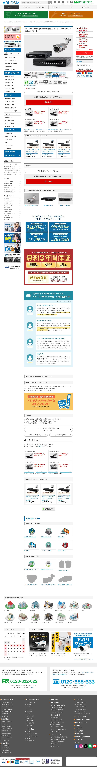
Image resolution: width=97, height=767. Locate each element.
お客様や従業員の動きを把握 (11, 170)
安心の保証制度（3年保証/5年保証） (60, 737)
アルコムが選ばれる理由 (57, 726)
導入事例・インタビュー (82, 719)
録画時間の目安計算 (81, 709)
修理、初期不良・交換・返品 (58, 739)
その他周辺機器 (30, 723)
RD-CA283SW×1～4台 (31, 199)
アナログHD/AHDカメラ (7, 709)
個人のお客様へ (55, 699)
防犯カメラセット (48, 532)
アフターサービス (56, 734)
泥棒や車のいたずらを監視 (10, 164)
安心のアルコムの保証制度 (66, 129)
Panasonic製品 (9, 139)
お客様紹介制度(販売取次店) (58, 705)
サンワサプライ (9, 145)
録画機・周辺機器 (10, 152)
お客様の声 (6, 215)
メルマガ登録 (79, 731)
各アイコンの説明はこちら (30, 85)
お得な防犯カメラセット (7, 702)
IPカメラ (31, 545)
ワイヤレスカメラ (9, 104)
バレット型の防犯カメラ (48, 579)
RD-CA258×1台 (48, 199)
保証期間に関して (8, 207)
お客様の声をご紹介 (61, 435)
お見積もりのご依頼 (8, 217)
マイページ (78, 728)
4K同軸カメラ (8, 66)
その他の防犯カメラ (65, 565)
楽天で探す (49, 102)
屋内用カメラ (5, 713)
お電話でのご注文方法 (56, 720)
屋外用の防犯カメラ (31, 564)
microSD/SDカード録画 (11, 111)
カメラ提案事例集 (8, 203)
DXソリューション (8, 181)
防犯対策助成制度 (8, 205)
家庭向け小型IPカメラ (10, 108)
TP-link (28, 738)
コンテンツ (78, 699)
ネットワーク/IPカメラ (7, 704)
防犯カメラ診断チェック (82, 702)
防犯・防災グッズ (10, 155)
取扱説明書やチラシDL (9, 213)
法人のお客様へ (55, 702)
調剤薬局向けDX (8, 183)
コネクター (29, 711)
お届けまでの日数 (55, 724)
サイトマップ (79, 739)
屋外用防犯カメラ (9, 76)
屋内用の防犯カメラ (48, 564)
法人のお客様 (26, 7)
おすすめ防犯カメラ (31, 532)
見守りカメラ (65, 545)
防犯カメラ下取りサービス (57, 741)
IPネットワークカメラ (10, 57)
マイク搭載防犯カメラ (7, 733)
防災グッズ (29, 725)
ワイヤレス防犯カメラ (7, 728)
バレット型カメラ (9, 88)
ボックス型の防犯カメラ (65, 579)
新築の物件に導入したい (10, 174)
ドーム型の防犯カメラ (31, 579)
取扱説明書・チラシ (56, 744)
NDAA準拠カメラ (9, 126)
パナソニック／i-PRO (32, 733)
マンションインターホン (10, 187)
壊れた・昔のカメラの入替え (11, 172)
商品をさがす (11, 7)
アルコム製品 (8, 133)
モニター (29, 704)
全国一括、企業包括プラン (57, 707)
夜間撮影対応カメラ (10, 98)
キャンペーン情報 (80, 716)
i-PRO (6, 142)
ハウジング (29, 706)
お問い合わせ (85, 7)
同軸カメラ (65, 532)
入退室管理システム (8, 185)
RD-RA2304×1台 (65, 199)
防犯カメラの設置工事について (58, 729)
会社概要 (78, 725)
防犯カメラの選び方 (81, 704)
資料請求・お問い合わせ (82, 736)
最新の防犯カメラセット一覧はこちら (48, 91)
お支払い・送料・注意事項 (57, 722)
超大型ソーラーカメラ (9, 189)
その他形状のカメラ (10, 92)
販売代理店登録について (57, 709)
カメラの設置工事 (41, 7)
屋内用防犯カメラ (9, 79)
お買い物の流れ (55, 717)
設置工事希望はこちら (36, 435)
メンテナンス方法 (80, 711)
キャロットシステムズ (10, 136)
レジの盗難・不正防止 (9, 168)
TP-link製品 (8, 148)
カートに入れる (84, 53)
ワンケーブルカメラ (10, 101)
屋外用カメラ (5, 716)
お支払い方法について (29, 129)
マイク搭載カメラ (9, 120)
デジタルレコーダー (31, 702)
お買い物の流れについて (41, 129)
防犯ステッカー (30, 718)
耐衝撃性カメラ (9, 117)
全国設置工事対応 (8, 209)
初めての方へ (7, 198)
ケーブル (29, 713)
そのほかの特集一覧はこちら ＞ (83, 659)
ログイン (41, 446)
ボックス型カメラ (9, 85)
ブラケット (29, 709)
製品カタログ (7, 219)
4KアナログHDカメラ (7, 711)
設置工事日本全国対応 (53, 129)
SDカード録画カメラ (7, 737)
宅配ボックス (30, 720)
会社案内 (70, 7)
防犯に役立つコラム (81, 722)
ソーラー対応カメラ (10, 123)
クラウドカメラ (9, 114)
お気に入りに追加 (31, 88)
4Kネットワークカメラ (10, 60)
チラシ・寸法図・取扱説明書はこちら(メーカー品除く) (48, 429)
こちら (31, 687)
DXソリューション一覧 (56, 712)
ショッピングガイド (8, 200)
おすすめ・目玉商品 (10, 69)
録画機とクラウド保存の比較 (83, 713)
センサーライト (30, 716)
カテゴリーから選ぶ (7, 699)
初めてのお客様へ (56, 715)
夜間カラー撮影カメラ (7, 721)
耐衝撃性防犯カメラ (6, 730)
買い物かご (80, 61)
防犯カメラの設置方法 (81, 706)
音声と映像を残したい (9, 166)
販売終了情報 (79, 733)
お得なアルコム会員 (56, 731)
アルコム (29, 731)
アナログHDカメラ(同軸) (11, 63)
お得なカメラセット (14, 54)
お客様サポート (56, 7)
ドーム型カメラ (9, 82)
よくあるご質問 (7, 211)
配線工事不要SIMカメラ (9, 191)
